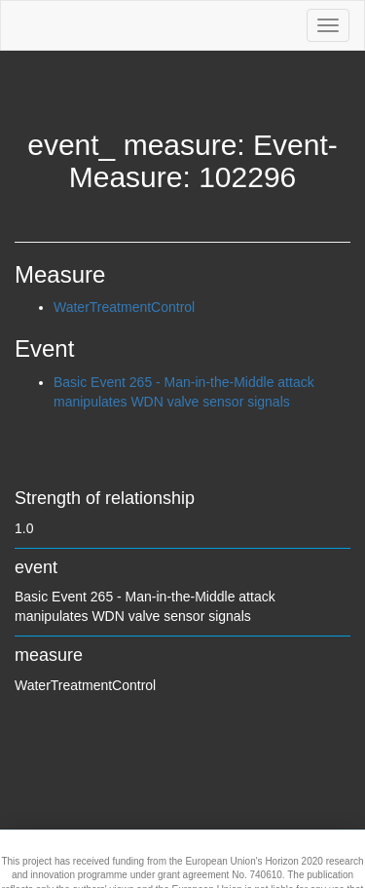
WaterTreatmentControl (124, 307)
